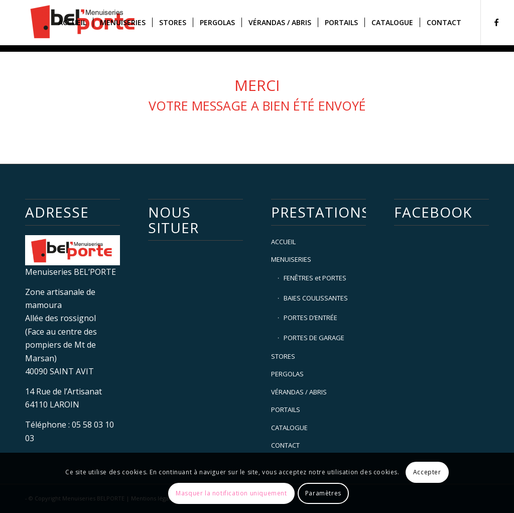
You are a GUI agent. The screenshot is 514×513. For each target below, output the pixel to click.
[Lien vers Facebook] (496, 22)
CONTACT (285, 445)
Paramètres (323, 493)
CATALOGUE (289, 427)
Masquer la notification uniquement (231, 493)
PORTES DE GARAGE (314, 337)
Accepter (427, 472)
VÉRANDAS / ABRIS (299, 391)
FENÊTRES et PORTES (315, 277)
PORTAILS (285, 409)
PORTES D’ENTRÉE (310, 317)
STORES (283, 356)
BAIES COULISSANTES (316, 297)
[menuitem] (72, 22)
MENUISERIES (291, 259)
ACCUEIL (283, 241)
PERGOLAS (287, 373)
